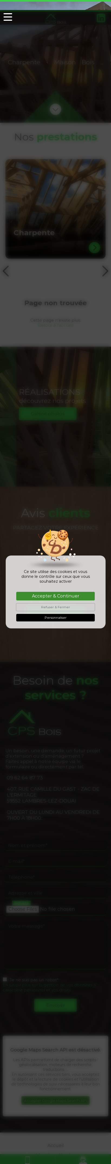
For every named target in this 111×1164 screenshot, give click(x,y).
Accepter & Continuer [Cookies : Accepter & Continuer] (55, 586)
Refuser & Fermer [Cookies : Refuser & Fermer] (55, 597)
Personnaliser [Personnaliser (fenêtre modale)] (56, 608)
